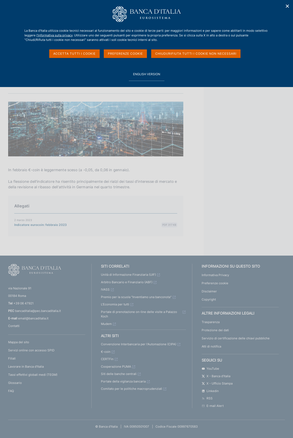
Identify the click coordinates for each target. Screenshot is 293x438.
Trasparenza (211, 322)
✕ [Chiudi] (287, 6)
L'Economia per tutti (115, 304)
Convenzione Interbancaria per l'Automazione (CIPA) (138, 344)
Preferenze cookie (215, 283)
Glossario (15, 383)
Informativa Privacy (215, 275)
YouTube (210, 368)
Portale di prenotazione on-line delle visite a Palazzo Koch (139, 314)
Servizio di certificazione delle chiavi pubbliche (236, 338)
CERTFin (107, 359)
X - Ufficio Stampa (217, 383)
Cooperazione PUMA (116, 366)
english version (146, 76)
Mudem (106, 324)
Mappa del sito (18, 342)
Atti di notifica (211, 346)
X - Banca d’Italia (216, 376)
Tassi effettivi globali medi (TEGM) (32, 375)
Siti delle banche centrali (119, 374)
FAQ (11, 391)
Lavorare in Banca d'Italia (26, 366)
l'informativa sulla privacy (54, 35)
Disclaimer (209, 291)
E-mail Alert (213, 406)
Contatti (14, 326)
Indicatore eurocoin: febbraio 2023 (40, 225)
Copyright (209, 299)
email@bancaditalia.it (33, 318)
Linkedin (210, 391)
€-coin (105, 352)
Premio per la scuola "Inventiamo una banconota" (136, 297)
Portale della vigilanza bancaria (123, 381)
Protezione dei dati (215, 330)
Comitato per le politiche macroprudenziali (131, 389)
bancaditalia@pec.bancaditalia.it (38, 311)
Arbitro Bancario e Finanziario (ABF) (126, 282)
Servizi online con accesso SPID (31, 350)
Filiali (12, 358)
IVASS (105, 289)
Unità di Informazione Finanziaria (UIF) (128, 275)
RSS (207, 398)
